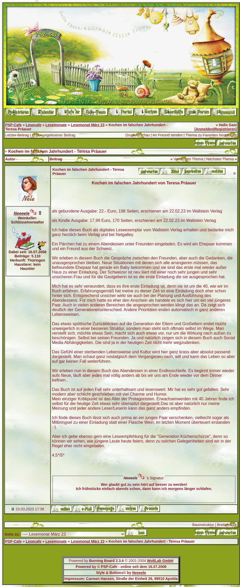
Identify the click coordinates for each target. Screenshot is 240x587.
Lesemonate (56, 125)
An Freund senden (168, 135)
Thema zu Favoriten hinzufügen (211, 135)
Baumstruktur (203, 525)
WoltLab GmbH (160, 561)
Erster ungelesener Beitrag (53, 135)
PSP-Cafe (13, 125)
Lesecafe (33, 125)
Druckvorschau (137, 135)
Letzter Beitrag (17, 135)
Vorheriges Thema (188, 159)
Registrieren (225, 129)
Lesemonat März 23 (87, 125)
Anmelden (204, 129)
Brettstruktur (227, 525)
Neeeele (139, 573)
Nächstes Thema (220, 159)
